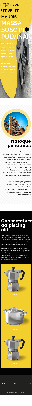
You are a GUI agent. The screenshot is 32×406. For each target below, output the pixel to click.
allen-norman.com (20, 392)
